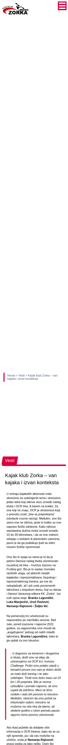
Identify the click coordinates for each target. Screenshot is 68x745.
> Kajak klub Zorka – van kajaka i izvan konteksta (32, 377)
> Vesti (21, 375)
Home (11, 375)
